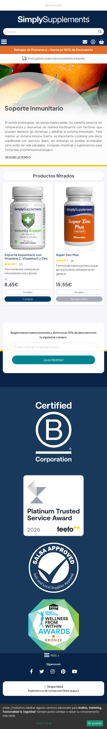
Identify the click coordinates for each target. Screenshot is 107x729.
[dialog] (53, 716)
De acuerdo (95, 723)
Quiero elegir (44, 723)
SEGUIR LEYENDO (18, 157)
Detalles (28, 292)
